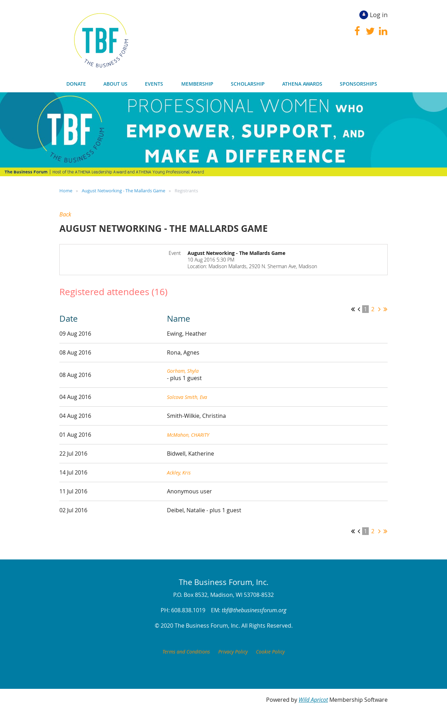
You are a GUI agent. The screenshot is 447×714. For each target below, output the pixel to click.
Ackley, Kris (179, 472)
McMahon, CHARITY (188, 434)
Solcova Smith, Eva (187, 397)
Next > (379, 309)
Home (65, 190)
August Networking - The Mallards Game (123, 190)
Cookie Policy (270, 651)
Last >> (385, 309)
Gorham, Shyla (183, 370)
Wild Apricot (313, 700)
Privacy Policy (233, 651)
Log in (379, 14)
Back (65, 214)
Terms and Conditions (186, 651)
